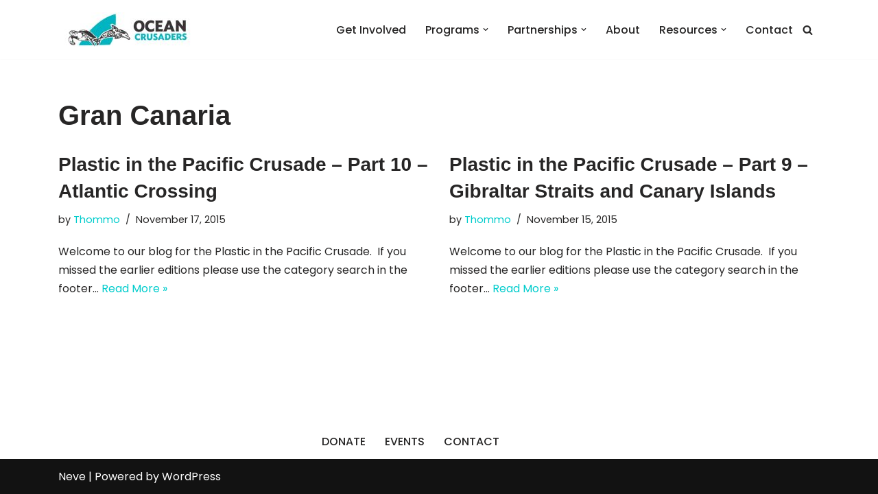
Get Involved (371, 30)
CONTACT (471, 441)
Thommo (96, 219)
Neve (72, 476)
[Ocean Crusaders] (126, 29)
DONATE (344, 441)
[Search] (808, 30)
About (623, 30)
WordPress (191, 476)
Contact (769, 30)
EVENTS (405, 441)
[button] (485, 29)
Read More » (134, 288)
